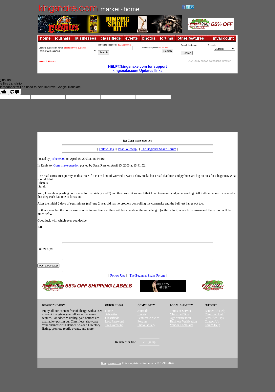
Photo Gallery (146, 325)
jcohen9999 (58, 158)
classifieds (111, 38)
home (45, 38)
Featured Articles (148, 318)
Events (142, 314)
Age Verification (180, 318)
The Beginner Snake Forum (158, 149)
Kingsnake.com (111, 363)
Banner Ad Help (215, 310)
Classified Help (214, 314)
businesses (85, 38)
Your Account (114, 325)
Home (109, 310)
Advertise (111, 314)
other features (191, 38)
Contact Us (212, 321)
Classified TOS (179, 314)
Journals (143, 310)
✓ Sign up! (149, 342)
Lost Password (114, 321)
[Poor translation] (14, 92)
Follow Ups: (45, 248)
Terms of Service (181, 310)
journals (62, 38)
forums (166, 38)
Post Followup (127, 149)
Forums (142, 321)
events (131, 38)
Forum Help (212, 325)
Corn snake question (66, 165)
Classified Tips (214, 318)
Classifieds (112, 318)
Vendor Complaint (181, 325)
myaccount (223, 38)
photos (149, 38)
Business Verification (183, 321)
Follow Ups (106, 149)
